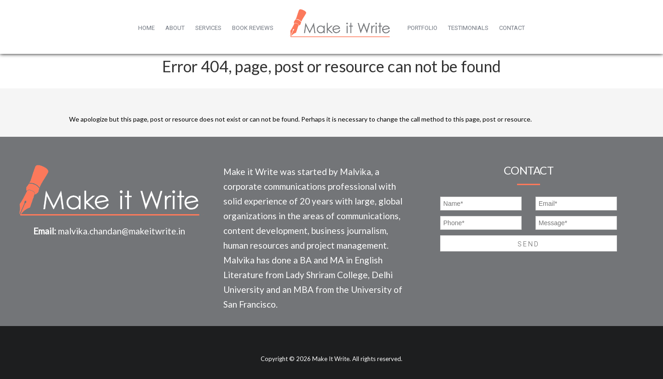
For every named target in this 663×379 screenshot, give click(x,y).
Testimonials (468, 27)
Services (208, 27)
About (175, 27)
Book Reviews (252, 27)
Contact (512, 27)
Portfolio (422, 27)
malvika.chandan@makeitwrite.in (121, 231)
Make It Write (330, 358)
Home (146, 27)
